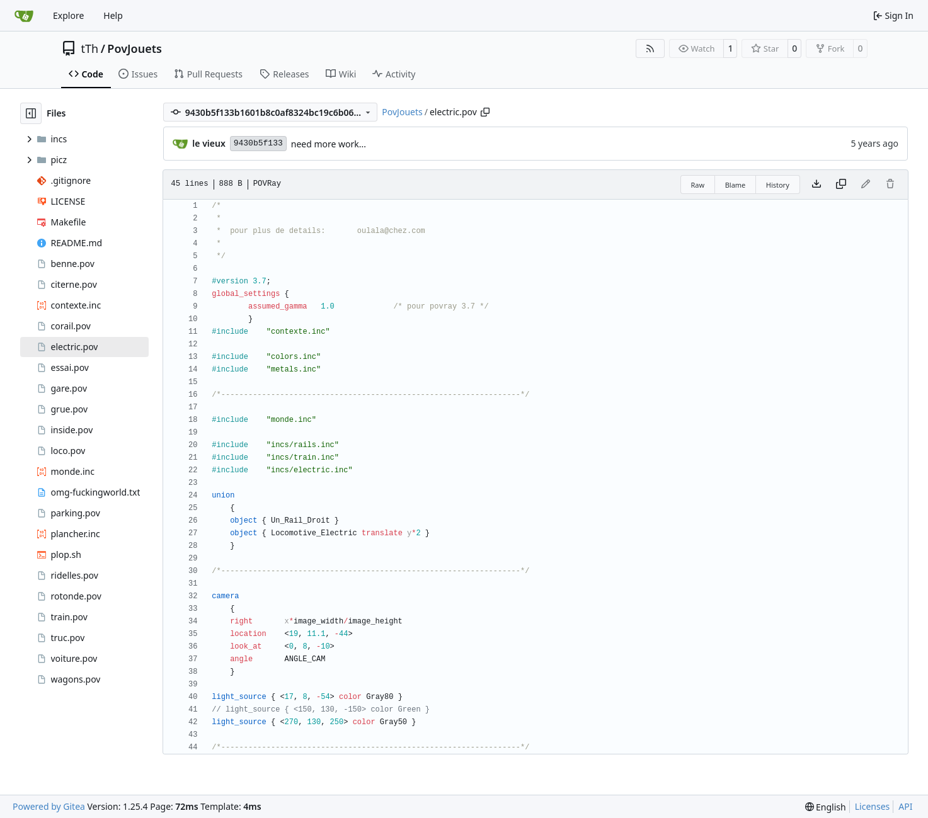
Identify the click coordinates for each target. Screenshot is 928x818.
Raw (698, 185)
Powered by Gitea (49, 806)
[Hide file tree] (31, 113)
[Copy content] (841, 184)
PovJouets (134, 48)
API (905, 806)
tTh (90, 48)
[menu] (825, 807)
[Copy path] (485, 112)
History (777, 185)
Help (113, 15)
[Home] (24, 15)
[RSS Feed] (650, 48)
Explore (68, 15)
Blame (735, 185)
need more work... (328, 144)
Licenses (872, 806)
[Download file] (816, 184)
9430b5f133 (258, 143)
